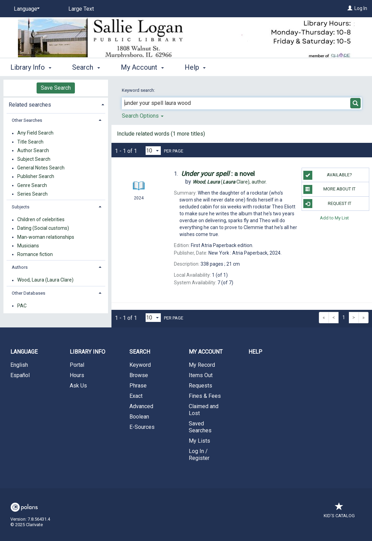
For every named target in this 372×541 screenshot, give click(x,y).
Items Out (201, 375)
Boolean (139, 416)
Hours (77, 375)
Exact (136, 396)
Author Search (33, 150)
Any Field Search (35, 133)
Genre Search (32, 185)
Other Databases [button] (28, 293)
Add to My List (334, 217)
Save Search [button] (56, 88)
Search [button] (86, 67)
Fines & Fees (205, 396)
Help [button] (195, 67)
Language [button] (24, 351)
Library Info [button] (30, 67)
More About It (329, 189)
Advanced (141, 406)
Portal (77, 365)
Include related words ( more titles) (161, 133)
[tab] (55, 104)
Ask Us (78, 385)
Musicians (28, 245)
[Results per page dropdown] (153, 150)
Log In (360, 8)
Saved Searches (200, 427)
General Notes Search (41, 168)
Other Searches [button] (27, 120)
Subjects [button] (20, 206)
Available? (327, 175)
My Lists (199, 440)
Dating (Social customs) (43, 228)
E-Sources (142, 427)
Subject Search (33, 159)
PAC (22, 305)
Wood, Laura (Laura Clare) (45, 280)
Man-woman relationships (45, 237)
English (19, 365)
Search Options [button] (143, 115)
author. (230, 182)
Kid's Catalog (339, 512)
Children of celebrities (41, 220)
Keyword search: (139, 90)
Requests (200, 385)
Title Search (30, 142)
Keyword (140, 365)
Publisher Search (35, 176)
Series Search (32, 194)
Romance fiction (35, 254)
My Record (202, 365)
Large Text (81, 9)
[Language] (25, 9)
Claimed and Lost (203, 409)
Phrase (138, 385)
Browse (138, 375)
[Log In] (349, 8)
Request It (327, 203)
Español (20, 375)
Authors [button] (20, 267)
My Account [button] (142, 67)
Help (255, 351)
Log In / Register (199, 454)
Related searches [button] (30, 104)
